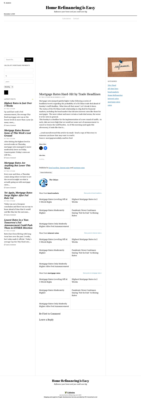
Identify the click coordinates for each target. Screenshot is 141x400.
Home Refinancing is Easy (70, 7)
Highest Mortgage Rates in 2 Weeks (84, 200)
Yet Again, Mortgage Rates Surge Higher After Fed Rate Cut (18, 195)
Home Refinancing (46, 172)
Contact (76, 18)
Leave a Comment (10, 125)
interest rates (65, 167)
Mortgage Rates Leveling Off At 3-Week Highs (53, 200)
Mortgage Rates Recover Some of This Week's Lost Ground (17, 133)
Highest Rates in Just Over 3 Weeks (18, 104)
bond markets (54, 167)
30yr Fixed (112, 85)
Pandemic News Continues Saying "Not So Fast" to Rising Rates (85, 213)
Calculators (66, 18)
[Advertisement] (70, 38)
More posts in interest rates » (93, 233)
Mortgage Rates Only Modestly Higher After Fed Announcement (54, 225)
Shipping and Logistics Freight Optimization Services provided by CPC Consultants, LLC (70, 397)
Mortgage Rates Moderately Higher (51, 211)
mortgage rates (79, 167)
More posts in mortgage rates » (92, 273)
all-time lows (113, 88)
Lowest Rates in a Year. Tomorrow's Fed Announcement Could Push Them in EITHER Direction (18, 224)
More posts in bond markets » (93, 193)
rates (110, 105)
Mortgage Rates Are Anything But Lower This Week (17, 165)
